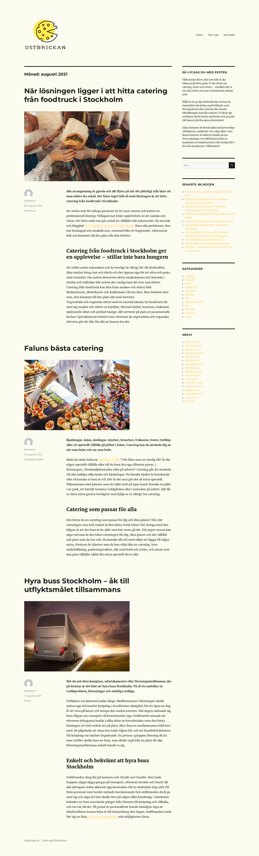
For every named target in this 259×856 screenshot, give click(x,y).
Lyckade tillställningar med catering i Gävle (209, 221)
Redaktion (30, 200)
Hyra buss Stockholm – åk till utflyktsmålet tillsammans (76, 585)
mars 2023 (191, 379)
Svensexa (190, 313)
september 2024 (194, 364)
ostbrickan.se (31, 840)
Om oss (213, 35)
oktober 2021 (192, 390)
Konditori (190, 290)
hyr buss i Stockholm (103, 816)
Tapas (188, 316)
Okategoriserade (33, 459)
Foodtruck (30, 210)
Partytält (190, 309)
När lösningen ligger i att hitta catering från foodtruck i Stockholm (95, 95)
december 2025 (193, 345)
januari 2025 (192, 360)
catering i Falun (109, 459)
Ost (187, 305)
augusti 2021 (192, 397)
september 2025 (194, 353)
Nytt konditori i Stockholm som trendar (207, 243)
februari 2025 (192, 356)
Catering (190, 276)
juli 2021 (189, 401)
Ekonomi (190, 279)
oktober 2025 (192, 349)
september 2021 (194, 393)
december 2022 (193, 382)
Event (27, 700)
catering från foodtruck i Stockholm (109, 225)
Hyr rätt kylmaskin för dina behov (204, 239)
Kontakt (229, 35)
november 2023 (193, 371)
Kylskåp (189, 294)
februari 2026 (192, 342)
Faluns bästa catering (63, 348)
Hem (199, 35)
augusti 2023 (192, 375)
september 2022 (194, 386)
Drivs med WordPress (54, 840)
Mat (187, 298)
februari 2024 (192, 367)
